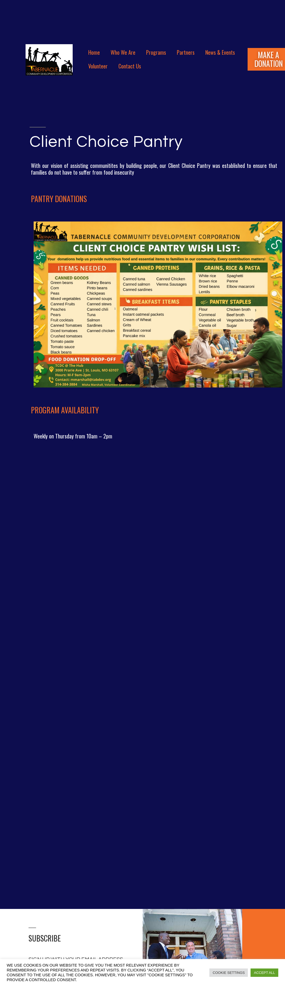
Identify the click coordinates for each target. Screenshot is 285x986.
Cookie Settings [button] (229, 973)
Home (94, 52)
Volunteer (98, 66)
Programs (156, 52)
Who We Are (123, 52)
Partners (186, 52)
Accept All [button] (264, 973)
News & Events (220, 52)
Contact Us (129, 66)
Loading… (142, 673)
